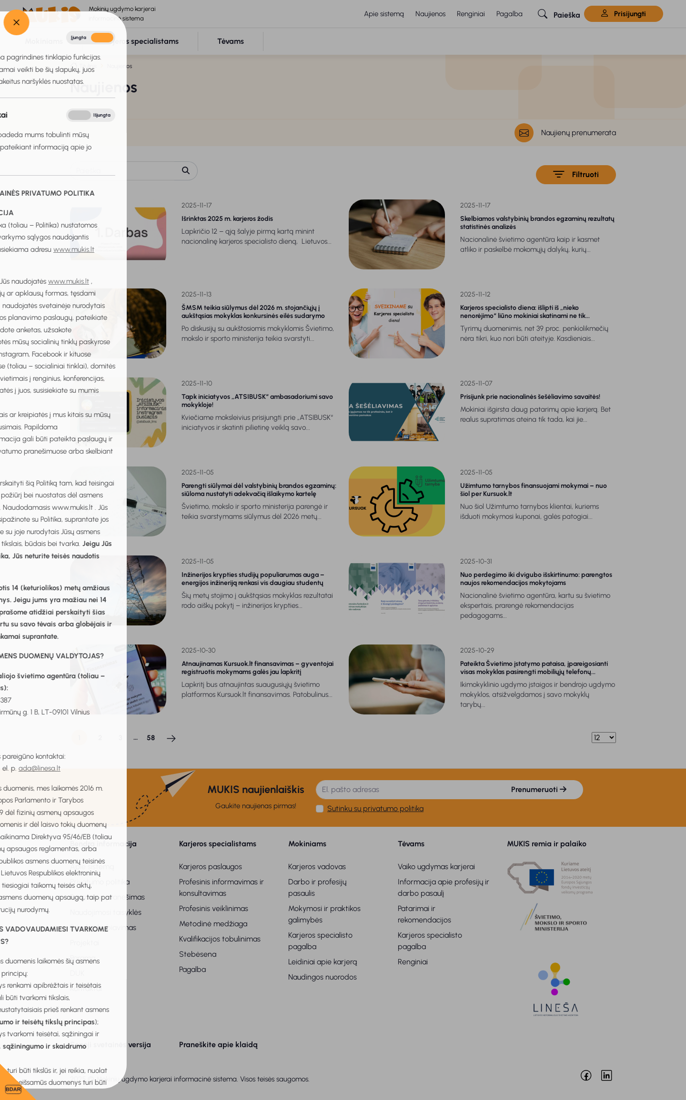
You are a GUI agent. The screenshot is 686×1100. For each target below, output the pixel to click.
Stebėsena (197, 954)
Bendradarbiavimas (103, 927)
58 (151, 737)
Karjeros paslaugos (210, 866)
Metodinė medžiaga (213, 923)
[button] (559, 13)
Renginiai (471, 14)
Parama (82, 957)
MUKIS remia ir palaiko (546, 843)
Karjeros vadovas (317, 866)
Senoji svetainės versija (110, 1044)
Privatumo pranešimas (107, 897)
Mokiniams (307, 843)
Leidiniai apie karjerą (322, 961)
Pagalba (509, 14)
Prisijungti (623, 14)
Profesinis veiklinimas (213, 908)
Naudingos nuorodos (322, 976)
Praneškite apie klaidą (218, 1044)
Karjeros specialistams (217, 843)
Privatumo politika (100, 881)
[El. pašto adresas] (405, 789)
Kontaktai (86, 988)
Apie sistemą (384, 14)
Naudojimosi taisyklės (105, 912)
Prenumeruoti (538, 789)
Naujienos (430, 14)
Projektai (84, 942)
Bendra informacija (103, 843)
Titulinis (88, 65)
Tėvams (411, 843)
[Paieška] (122, 170)
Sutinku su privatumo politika (375, 808)
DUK (77, 973)
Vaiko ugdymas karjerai (436, 866)
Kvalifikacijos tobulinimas (220, 938)
